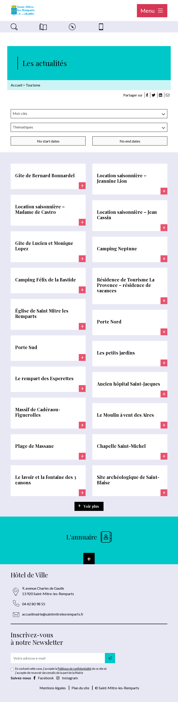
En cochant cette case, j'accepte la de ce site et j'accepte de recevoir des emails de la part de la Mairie (60, 671)
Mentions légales (52, 688)
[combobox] (89, 113)
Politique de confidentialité (74, 668)
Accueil (16, 85)
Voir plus (91, 506)
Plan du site (80, 688)
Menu (152, 10)
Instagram (67, 678)
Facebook (44, 678)
